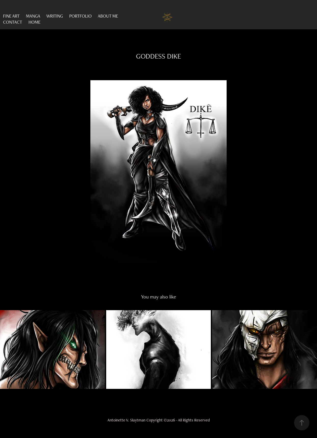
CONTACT (12, 22)
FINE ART (11, 16)
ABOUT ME (108, 16)
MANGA (33, 16)
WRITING (54, 16)
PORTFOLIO (80, 16)
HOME (34, 22)
